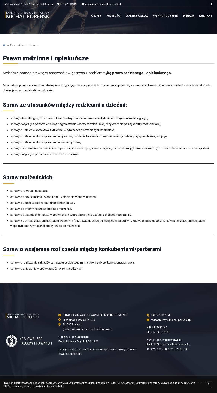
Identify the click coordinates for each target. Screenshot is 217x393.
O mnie (96, 16)
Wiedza (188, 16)
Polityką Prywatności (122, 382)
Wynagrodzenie (165, 16)
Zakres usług (137, 16)
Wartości (113, 16)
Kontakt (205, 16)
